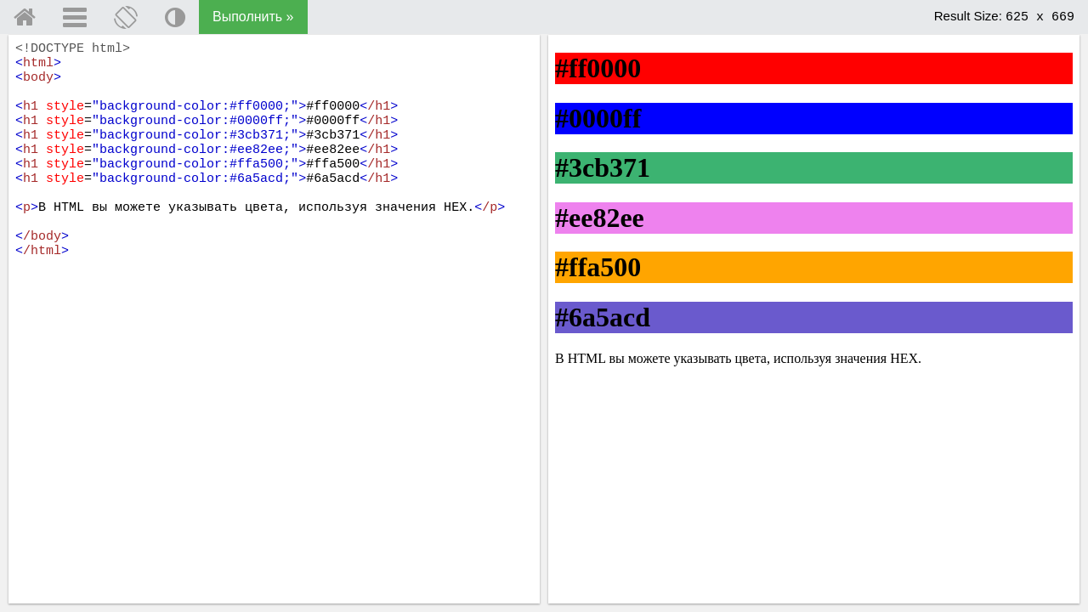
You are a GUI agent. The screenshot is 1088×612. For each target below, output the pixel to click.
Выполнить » (253, 16)
